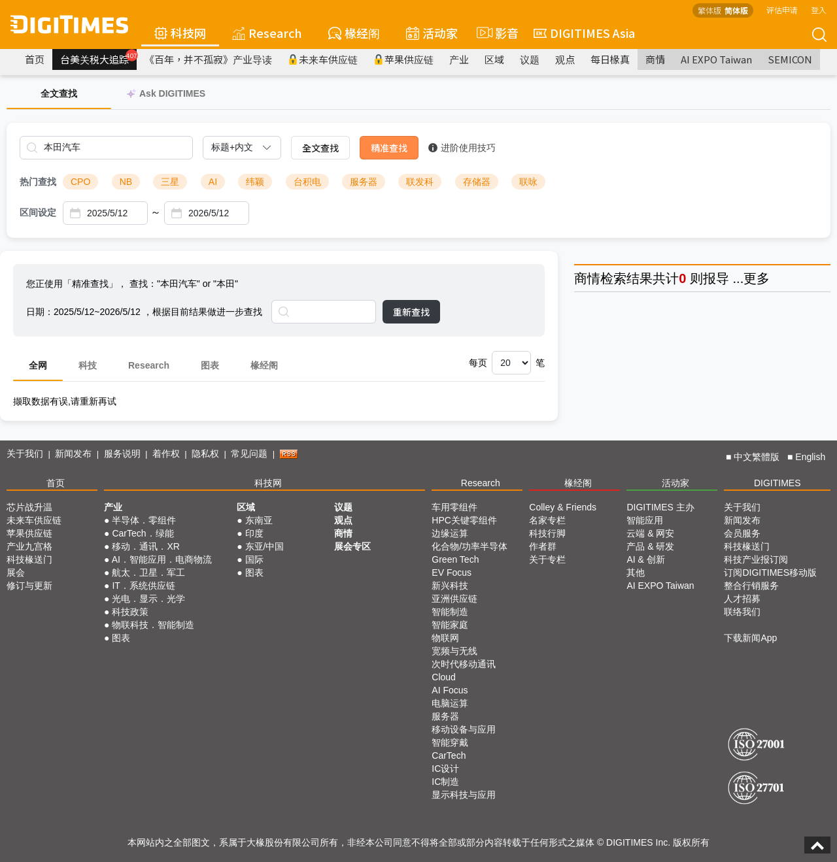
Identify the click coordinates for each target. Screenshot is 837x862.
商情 (655, 59)
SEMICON (790, 59)
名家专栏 (547, 520)
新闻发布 (73, 453)
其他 (635, 572)
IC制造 (445, 781)
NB (126, 181)
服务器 (363, 181)
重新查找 (411, 311)
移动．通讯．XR (145, 546)
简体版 (736, 10)
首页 (34, 59)
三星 (170, 181)
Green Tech (455, 559)
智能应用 (644, 520)
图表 (210, 365)
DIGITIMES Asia (584, 32)
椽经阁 (354, 32)
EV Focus (451, 572)
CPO (80, 181)
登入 (819, 9)
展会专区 (352, 546)
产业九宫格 (29, 546)
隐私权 (205, 453)
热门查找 (38, 181)
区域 (494, 59)
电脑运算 (450, 703)
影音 (495, 32)
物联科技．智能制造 (153, 625)
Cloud (444, 677)
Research (267, 32)
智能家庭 (450, 625)
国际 (254, 559)
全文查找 (320, 147)
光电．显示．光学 (148, 598)
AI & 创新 (645, 559)
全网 (38, 365)
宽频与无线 (454, 651)
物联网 (445, 638)
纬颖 (255, 181)
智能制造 (450, 611)
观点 (565, 59)
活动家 (432, 32)
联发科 (420, 181)
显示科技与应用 (464, 794)
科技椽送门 (29, 559)
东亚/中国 (264, 546)
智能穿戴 (450, 742)
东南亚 (259, 520)
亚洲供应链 (454, 598)
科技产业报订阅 (756, 559)
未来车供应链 (323, 59)
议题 (529, 59)
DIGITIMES (777, 483)
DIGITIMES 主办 (660, 507)
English (810, 457)
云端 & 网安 (650, 533)
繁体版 (709, 10)
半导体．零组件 (144, 520)
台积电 (307, 181)
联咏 (528, 181)
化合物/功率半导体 (469, 546)
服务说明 (122, 453)
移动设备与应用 (464, 729)
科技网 (180, 32)
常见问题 (249, 453)
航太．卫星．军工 (148, 572)
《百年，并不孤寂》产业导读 (208, 59)
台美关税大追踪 (98, 57)
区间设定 (38, 212)
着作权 (166, 453)
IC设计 (445, 768)
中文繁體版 (756, 457)
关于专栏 (547, 559)
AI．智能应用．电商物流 (162, 559)
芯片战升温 (29, 507)
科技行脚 (547, 533)
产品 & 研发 (650, 546)
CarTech (449, 755)
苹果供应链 (403, 59)
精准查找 (389, 147)
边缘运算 (450, 533)
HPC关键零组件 (464, 520)
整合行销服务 (751, 585)
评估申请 (782, 9)
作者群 (542, 546)
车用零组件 (454, 507)
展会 (16, 572)
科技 (87, 365)
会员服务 (742, 533)
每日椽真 (610, 59)
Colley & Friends (562, 507)
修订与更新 (29, 585)
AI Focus (450, 690)
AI (213, 181)
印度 (254, 533)
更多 (756, 278)
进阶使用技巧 (462, 147)
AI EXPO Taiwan (716, 59)
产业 (459, 59)
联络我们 (742, 611)
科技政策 (130, 611)
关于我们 (25, 453)
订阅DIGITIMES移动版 (770, 572)
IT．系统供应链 (143, 585)
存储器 (476, 181)
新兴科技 (450, 585)
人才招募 (742, 598)
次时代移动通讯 (464, 664)
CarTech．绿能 (142, 533)
